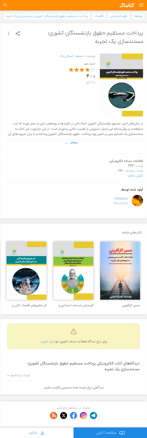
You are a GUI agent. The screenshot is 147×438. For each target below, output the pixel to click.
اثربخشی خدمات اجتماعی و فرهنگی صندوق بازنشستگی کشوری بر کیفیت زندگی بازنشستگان (75, 305)
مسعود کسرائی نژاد (71, 56)
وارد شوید (47, 341)
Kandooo (121, 198)
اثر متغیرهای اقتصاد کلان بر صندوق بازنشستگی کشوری (29, 305)
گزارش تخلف (135, 175)
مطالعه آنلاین (110, 433)
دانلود (36, 433)
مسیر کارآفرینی (131, 305)
